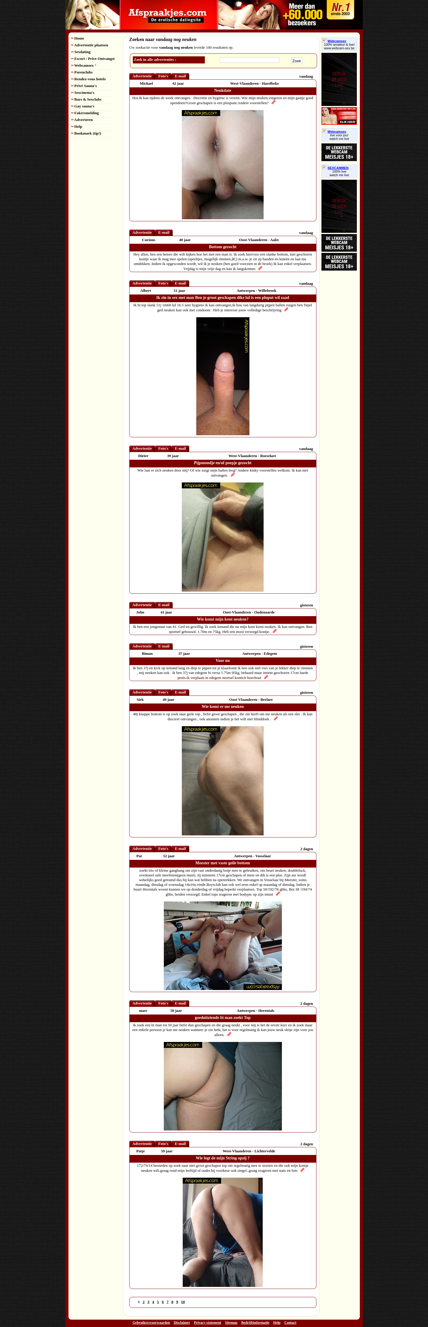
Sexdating (81, 52)
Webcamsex (84, 65)
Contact (290, 1323)
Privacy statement (207, 1323)
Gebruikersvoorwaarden (151, 1323)
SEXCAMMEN (335, 168)
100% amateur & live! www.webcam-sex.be (339, 46)
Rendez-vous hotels (88, 79)
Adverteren (82, 119)
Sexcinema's (82, 92)
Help (76, 126)
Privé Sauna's (84, 86)
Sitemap (231, 1323)
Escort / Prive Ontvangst (93, 58)
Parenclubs (82, 72)
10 (183, 1302)
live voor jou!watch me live (339, 136)
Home (77, 38)
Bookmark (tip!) (86, 133)
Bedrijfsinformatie (255, 1323)
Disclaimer (182, 1323)
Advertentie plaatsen (89, 45)
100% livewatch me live (339, 173)
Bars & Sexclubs (86, 99)
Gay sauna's (82, 106)
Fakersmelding (85, 113)
